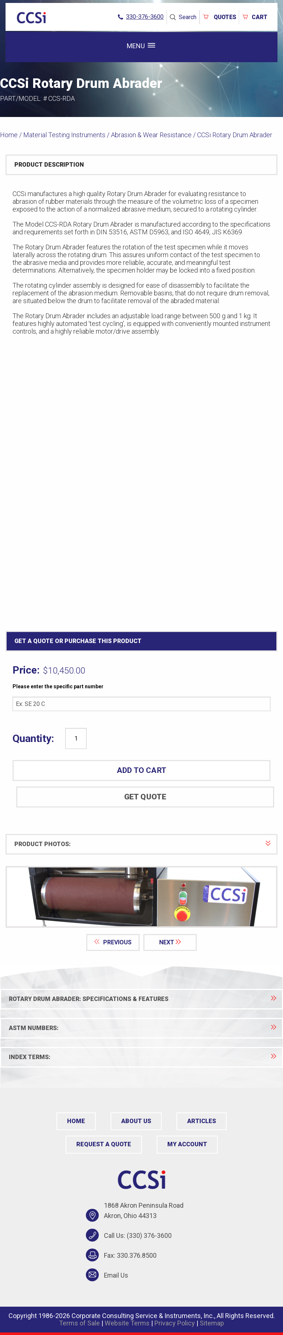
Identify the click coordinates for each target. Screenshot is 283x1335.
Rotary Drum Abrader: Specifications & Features (142, 998)
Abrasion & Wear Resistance (151, 135)
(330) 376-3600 (149, 1235)
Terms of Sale (79, 1323)
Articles (202, 1121)
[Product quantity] (76, 738)
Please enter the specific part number (58, 686)
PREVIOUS (112, 942)
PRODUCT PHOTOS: (142, 844)
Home (9, 135)
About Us (136, 1121)
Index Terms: (142, 1057)
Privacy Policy (174, 1323)
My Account (187, 1144)
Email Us (116, 1275)
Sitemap (212, 1323)
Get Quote (145, 796)
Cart (254, 16)
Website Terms (127, 1323)
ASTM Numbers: (142, 1028)
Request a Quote (103, 1144)
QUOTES (217, 16)
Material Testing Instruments (64, 135)
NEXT (171, 942)
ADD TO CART (141, 770)
